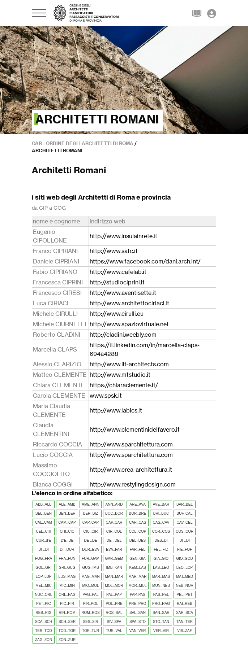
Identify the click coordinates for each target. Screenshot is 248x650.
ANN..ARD (114, 504)
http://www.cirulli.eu (117, 313)
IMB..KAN (114, 568)
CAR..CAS (137, 522)
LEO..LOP (184, 568)
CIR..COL (114, 531)
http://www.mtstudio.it (120, 374)
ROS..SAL (114, 613)
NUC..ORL (43, 595)
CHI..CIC (67, 531)
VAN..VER (137, 631)
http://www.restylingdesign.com (133, 484)
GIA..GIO (161, 558)
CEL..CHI (43, 531)
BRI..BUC (161, 513)
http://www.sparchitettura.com (131, 444)
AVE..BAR (161, 504)
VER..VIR (161, 631)
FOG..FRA (43, 558)
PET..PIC (43, 604)
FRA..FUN (67, 558)
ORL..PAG (67, 595)
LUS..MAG (67, 577)
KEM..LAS (137, 568)
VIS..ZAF (184, 631)
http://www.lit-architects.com (129, 364)
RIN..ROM (67, 613)
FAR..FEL (137, 549)
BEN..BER (67, 513)
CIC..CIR (91, 531)
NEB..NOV (184, 586)
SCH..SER (67, 622)
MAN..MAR (114, 577)
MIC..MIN (66, 586)
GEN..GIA (137, 558)
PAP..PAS (137, 595)
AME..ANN (90, 504)
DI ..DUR (67, 549)
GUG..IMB (90, 568)
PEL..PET (185, 595)
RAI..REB (184, 604)
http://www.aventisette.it (123, 292)
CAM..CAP (67, 522)
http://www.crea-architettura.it (131, 469)
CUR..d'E (43, 540)
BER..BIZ (90, 513)
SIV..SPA (114, 622)
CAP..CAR (114, 522)
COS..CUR (184, 531)
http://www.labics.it (116, 410)
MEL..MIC (43, 586)
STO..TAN (161, 622)
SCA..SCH (43, 622)
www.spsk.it (106, 395)
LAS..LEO (161, 568)
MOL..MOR (114, 586)
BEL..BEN (43, 513)
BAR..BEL (184, 504)
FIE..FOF (184, 549)
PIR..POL (90, 604)
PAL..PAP (114, 595)
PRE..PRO (137, 604)
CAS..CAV (161, 522)
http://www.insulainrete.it (123, 236)
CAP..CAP (90, 522)
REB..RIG (44, 613)
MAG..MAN (90, 577)
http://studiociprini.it (117, 282)
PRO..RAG (161, 604)
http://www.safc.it (114, 250)
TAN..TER (184, 622)
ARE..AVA (137, 504)
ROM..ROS (90, 613)
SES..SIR (90, 622)
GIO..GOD (184, 558)
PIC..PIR (67, 604)
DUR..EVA (90, 549)
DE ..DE (90, 540)
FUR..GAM (90, 558)
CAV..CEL (185, 522)
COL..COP (137, 531)
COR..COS (161, 531)
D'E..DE (67, 540)
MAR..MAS (161, 577)
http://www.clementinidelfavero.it (135, 429)
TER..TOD (43, 631)
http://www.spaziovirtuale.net (129, 324)
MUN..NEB (161, 586)
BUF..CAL (185, 513)
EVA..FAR (114, 549)
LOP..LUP (44, 577)
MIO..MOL (90, 586)
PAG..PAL (90, 595)
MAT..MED (184, 577)
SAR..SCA (184, 613)
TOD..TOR (67, 631)
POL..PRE (114, 604)
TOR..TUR (90, 631)
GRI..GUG (67, 568)
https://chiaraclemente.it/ (124, 385)
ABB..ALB (43, 504)
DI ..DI (184, 540)
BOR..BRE (137, 513)
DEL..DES (137, 540)
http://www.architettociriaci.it (129, 303)
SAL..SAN (137, 613)
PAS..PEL (161, 595)
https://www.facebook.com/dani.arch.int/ (145, 261)
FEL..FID (161, 549)
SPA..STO (137, 622)
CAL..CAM (43, 522)
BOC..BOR (114, 513)
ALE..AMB (67, 504)
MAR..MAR (138, 577)
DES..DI (160, 540)
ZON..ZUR (67, 640)
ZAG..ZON (43, 640)
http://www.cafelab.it (118, 271)
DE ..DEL (114, 540)
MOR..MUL (138, 586)
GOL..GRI (43, 568)
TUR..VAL (114, 631)
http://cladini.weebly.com (123, 334)
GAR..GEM (114, 558)
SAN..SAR (161, 613)
